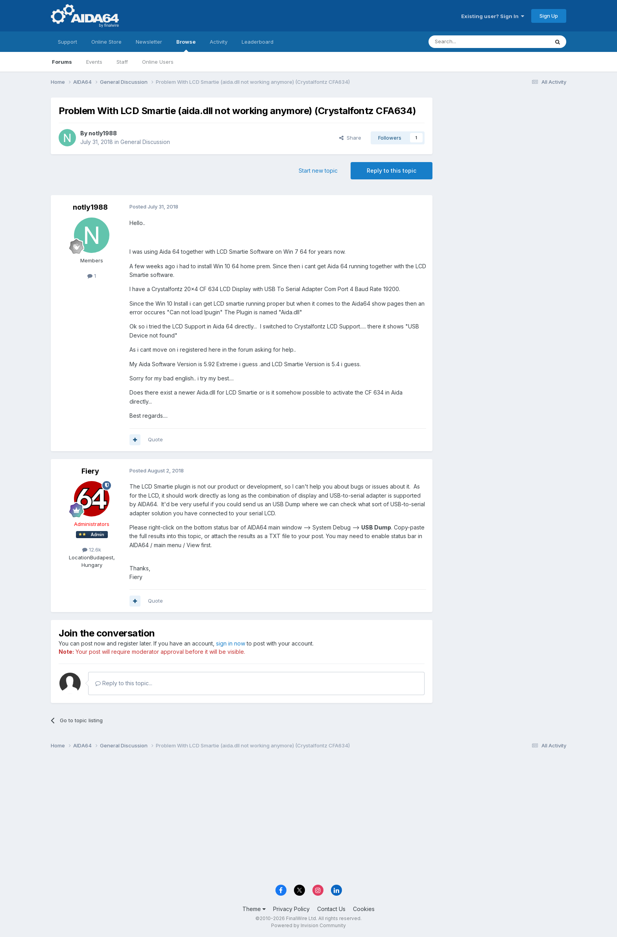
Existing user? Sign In (492, 16)
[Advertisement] (503, 150)
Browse (186, 45)
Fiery (90, 471)
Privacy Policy (291, 909)
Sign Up (548, 16)
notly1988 (103, 133)
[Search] (469, 41)
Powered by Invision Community (308, 925)
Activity (218, 42)
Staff (122, 62)
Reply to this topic (391, 170)
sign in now (230, 643)
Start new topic (318, 170)
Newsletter (149, 42)
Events (94, 62)
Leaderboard (257, 42)
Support (67, 42)
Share (350, 138)
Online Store (106, 42)
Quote (155, 439)
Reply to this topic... (123, 683)
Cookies (364, 909)
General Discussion (145, 141)
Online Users (158, 62)
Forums (62, 62)
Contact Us (331, 909)
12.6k (91, 549)
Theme (254, 909)
